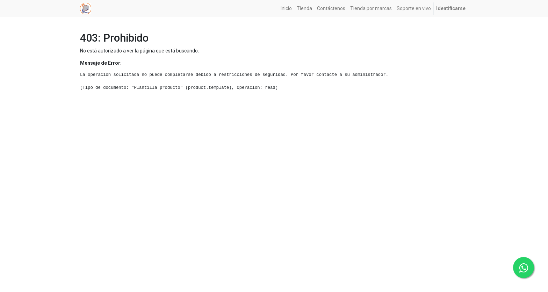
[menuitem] (286, 8)
